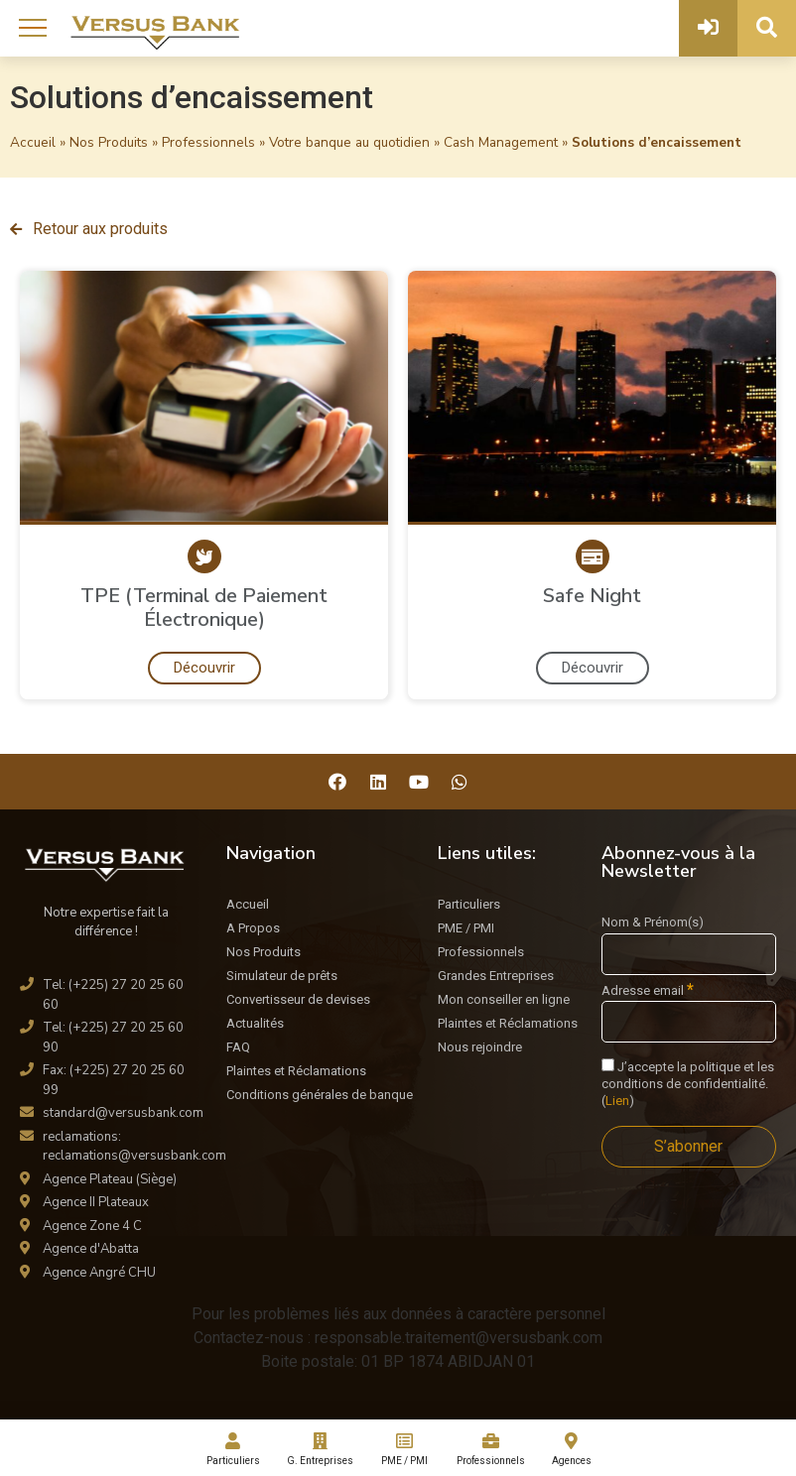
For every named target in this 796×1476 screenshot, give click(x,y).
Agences (571, 1449)
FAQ (238, 1047)
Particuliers (469, 904)
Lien (617, 1100)
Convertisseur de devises (298, 999)
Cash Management (501, 142)
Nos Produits (108, 142)
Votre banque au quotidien (349, 142)
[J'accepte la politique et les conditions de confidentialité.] (607, 1064)
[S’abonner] (688, 1147)
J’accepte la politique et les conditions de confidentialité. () (687, 1083)
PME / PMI (466, 928)
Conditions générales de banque (319, 1094)
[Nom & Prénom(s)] (688, 954)
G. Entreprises (319, 1449)
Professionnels (208, 142)
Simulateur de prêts (281, 975)
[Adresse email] (688, 1022)
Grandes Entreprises (496, 975)
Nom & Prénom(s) (652, 922)
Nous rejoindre (480, 1047)
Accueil (33, 142)
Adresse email (647, 990)
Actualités (255, 1023)
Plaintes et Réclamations (296, 1070)
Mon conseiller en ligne (504, 999)
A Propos (253, 928)
